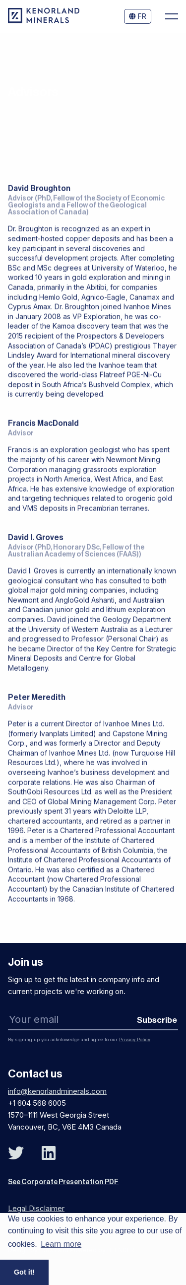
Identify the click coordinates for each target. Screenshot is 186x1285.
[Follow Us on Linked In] (49, 1153)
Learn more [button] (61, 1244)
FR (137, 16)
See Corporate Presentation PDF (63, 1182)
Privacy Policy (134, 1039)
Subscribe (157, 1020)
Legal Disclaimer (36, 1208)
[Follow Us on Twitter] (16, 1153)
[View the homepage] (43, 20)
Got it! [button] (24, 1272)
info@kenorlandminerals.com (57, 1091)
